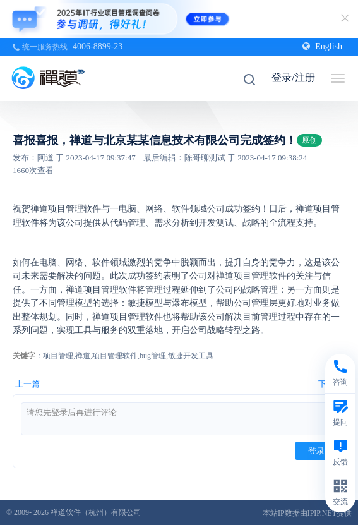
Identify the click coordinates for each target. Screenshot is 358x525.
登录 (316, 451)
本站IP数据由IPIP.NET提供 (307, 513)
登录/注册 (292, 77)
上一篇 (27, 384)
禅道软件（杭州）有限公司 (96, 512)
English (322, 46)
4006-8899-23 (97, 46)
